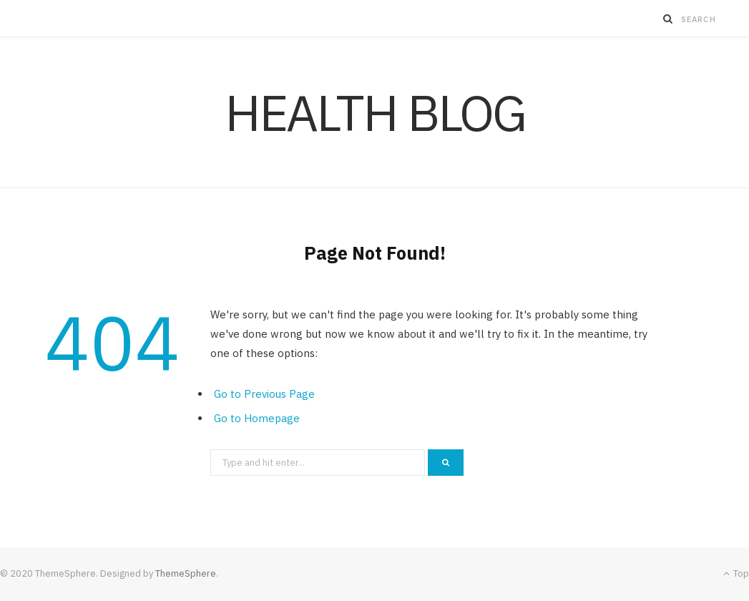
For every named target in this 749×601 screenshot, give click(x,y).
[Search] (668, 19)
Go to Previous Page (264, 394)
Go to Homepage (257, 418)
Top (736, 573)
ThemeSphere (185, 573)
